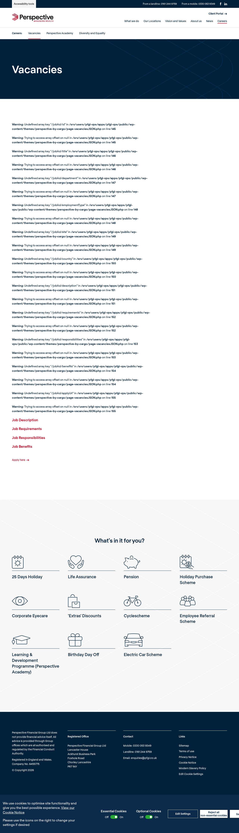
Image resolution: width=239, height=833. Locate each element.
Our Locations (152, 21)
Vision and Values (175, 21)
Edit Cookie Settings (191, 774)
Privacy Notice (187, 757)
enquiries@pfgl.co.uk (144, 757)
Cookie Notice (187, 762)
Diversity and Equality (92, 33)
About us (196, 21)
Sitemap (184, 745)
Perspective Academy (59, 33)
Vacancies (34, 33)
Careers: (17, 33)
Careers (222, 21)
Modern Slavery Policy (192, 768)
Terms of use (186, 751)
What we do (131, 21)
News (209, 21)
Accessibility (24, 3)
